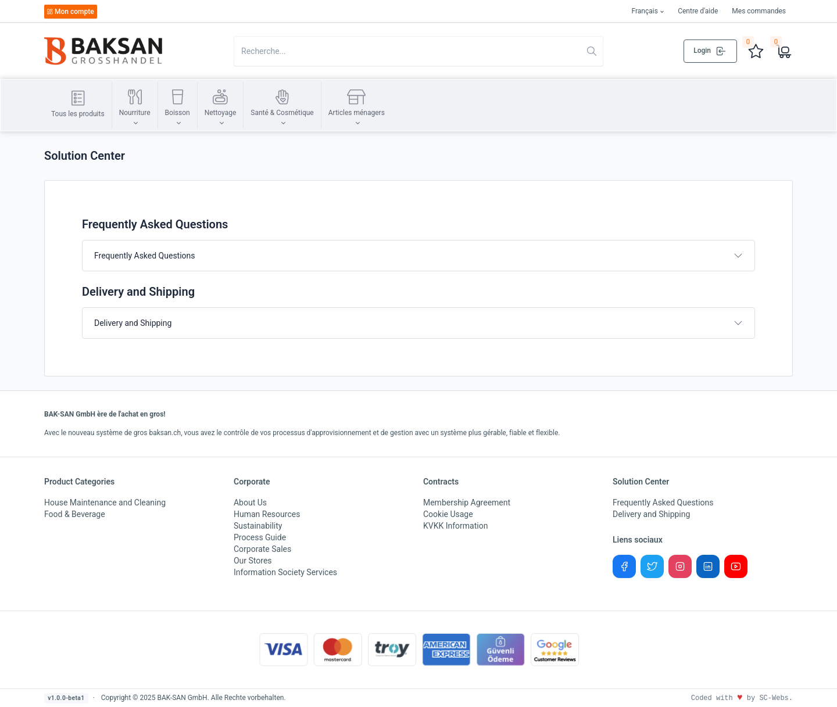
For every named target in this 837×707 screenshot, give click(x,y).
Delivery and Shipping (132, 323)
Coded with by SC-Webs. (742, 698)
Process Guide (260, 537)
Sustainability (258, 525)
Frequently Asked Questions (144, 255)
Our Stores (253, 560)
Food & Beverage (74, 514)
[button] (135, 105)
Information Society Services (285, 572)
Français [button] (644, 11)
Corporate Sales (262, 549)
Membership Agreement (466, 502)
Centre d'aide (698, 11)
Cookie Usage (448, 514)
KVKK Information (455, 525)
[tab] (418, 256)
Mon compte (70, 12)
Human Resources (267, 514)
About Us (250, 502)
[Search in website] (418, 51)
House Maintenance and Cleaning (105, 502)
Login (710, 51)
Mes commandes (759, 11)
